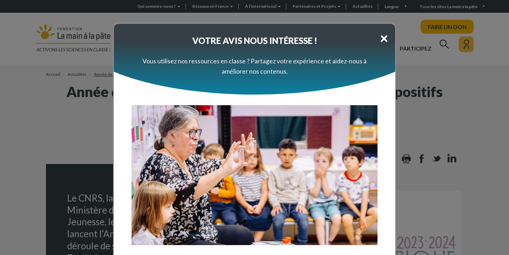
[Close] (384, 38)
